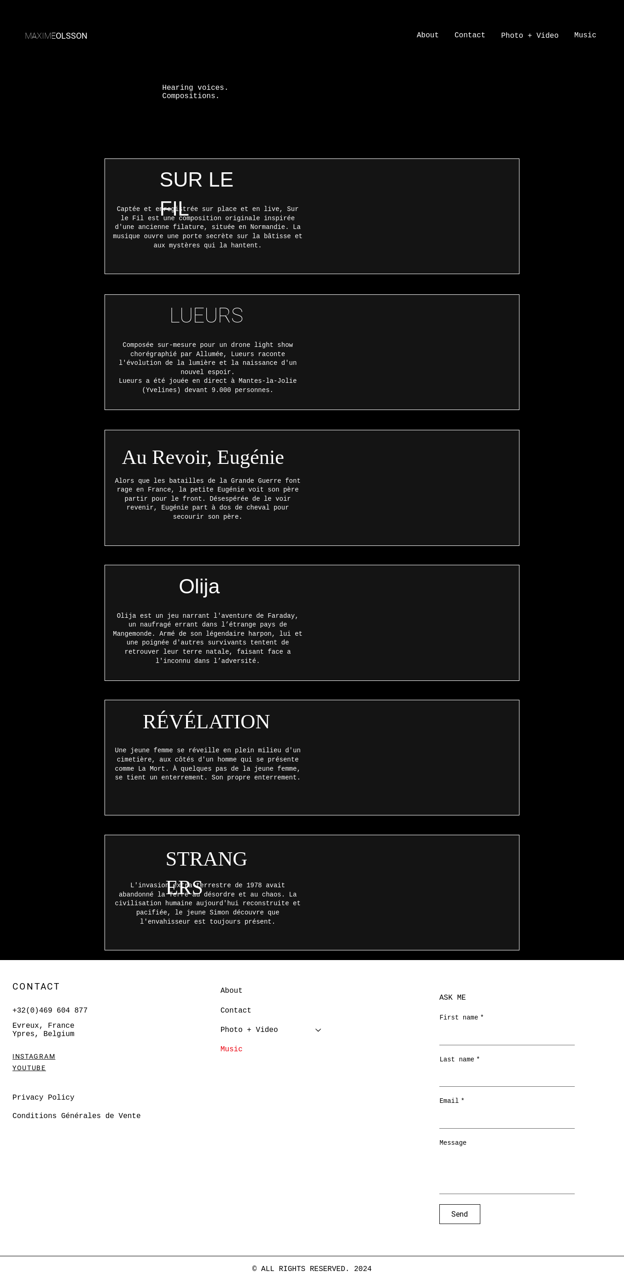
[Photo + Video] (318, 1030)
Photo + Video (249, 1030)
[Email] (504, 1119)
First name (461, 1018)
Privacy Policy (43, 1098)
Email (451, 1101)
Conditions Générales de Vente (76, 1116)
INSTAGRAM (33, 1056)
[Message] (507, 1172)
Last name (459, 1060)
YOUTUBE (29, 1068)
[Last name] (504, 1077)
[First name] (504, 1035)
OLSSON (56, 36)
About (232, 991)
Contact (236, 1011)
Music (232, 1049)
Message (453, 1143)
